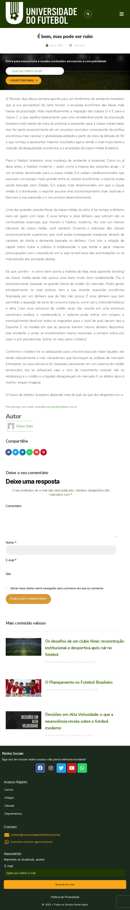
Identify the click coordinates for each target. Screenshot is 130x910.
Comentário (13, 506)
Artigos (9, 798)
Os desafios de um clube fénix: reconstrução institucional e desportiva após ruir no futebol (84, 647)
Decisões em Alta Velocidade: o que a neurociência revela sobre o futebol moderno (79, 721)
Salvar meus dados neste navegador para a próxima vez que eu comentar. (57, 588)
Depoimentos (13, 814)
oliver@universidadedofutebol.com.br (56, 407)
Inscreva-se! (65, 884)
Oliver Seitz (24, 426)
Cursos (8, 790)
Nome (11, 542)
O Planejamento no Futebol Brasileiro (78, 682)
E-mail (11, 560)
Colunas (9, 806)
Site (8, 574)
